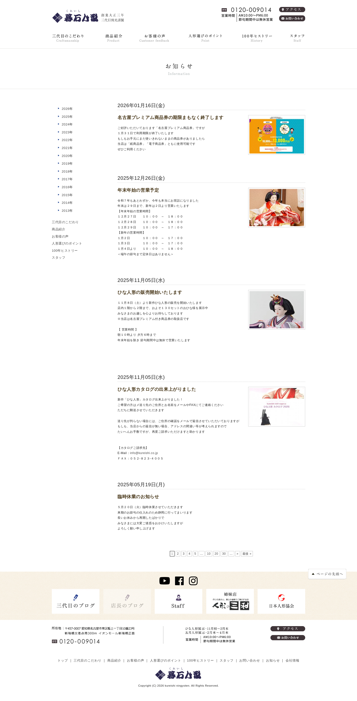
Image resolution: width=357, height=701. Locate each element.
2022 (65, 140)
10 (209, 553)
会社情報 (292, 660)
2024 (65, 124)
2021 (65, 148)
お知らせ (273, 660)
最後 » (246, 553)
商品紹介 (113, 37)
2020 (65, 156)
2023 (65, 132)
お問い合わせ (249, 660)
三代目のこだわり (69, 37)
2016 (65, 187)
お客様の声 (154, 37)
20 (216, 553)
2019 (65, 163)
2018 (65, 171)
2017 (65, 179)
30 (224, 553)
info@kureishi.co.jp (144, 453)
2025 (65, 117)
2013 (65, 211)
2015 (65, 195)
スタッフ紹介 (296, 37)
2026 (65, 109)
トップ (63, 660)
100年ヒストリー (256, 37)
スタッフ (58, 257)
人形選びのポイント (205, 37)
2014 (65, 203)
